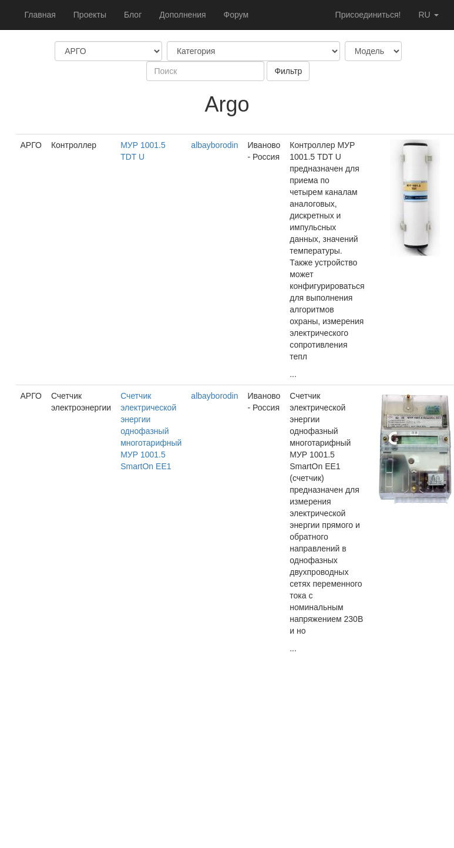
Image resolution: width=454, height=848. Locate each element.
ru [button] (428, 14)
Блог (133, 14)
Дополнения (182, 14)
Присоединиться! (368, 14)
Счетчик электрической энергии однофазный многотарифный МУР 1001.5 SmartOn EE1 (150, 431)
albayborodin (214, 145)
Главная (40, 14)
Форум (236, 14)
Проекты (89, 14)
